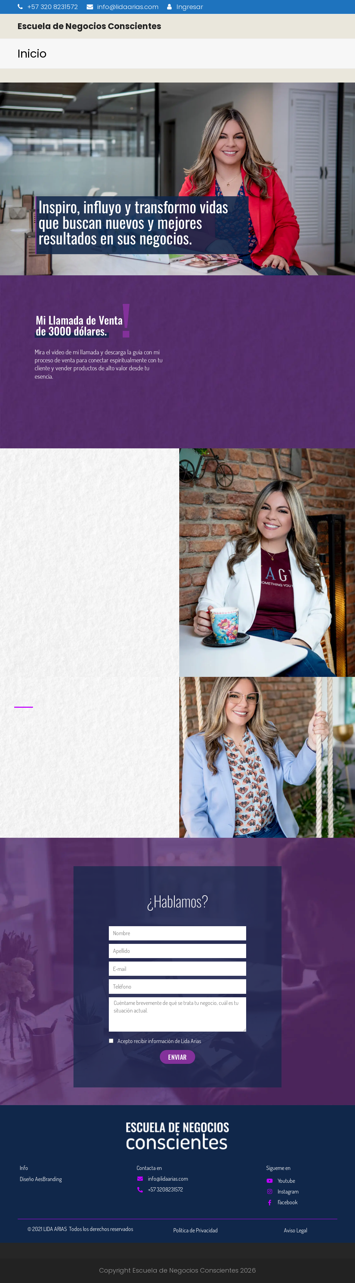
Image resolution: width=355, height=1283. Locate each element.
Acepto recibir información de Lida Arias (159, 1040)
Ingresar (189, 6)
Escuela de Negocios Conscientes (89, 26)
